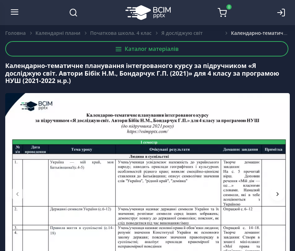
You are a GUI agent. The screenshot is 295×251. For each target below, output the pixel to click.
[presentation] (17, 194)
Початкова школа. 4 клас (121, 33)
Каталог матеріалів (147, 49)
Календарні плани (58, 33)
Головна (15, 33)
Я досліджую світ (182, 33)
